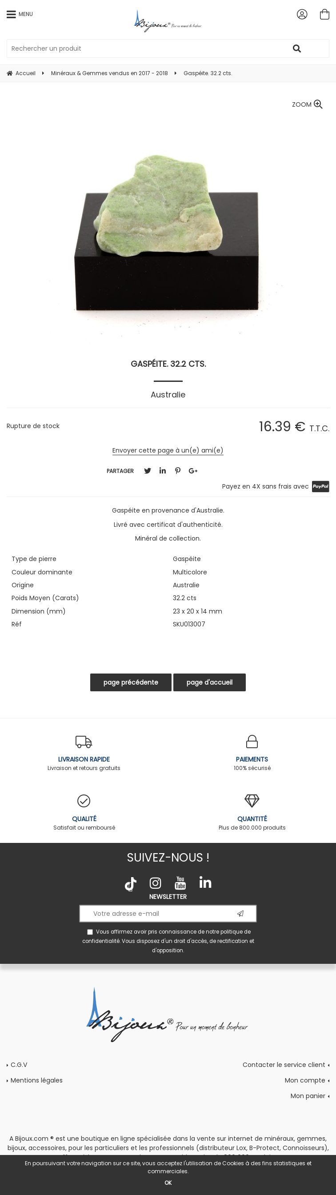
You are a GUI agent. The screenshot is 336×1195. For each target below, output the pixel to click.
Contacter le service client (284, 1064)
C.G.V (19, 1064)
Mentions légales (37, 1080)
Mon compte (305, 1080)
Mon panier (308, 1095)
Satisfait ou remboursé (84, 812)
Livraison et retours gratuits (84, 753)
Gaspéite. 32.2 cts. (168, 363)
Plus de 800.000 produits (252, 812)
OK (168, 1183)
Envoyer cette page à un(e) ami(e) (168, 450)
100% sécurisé (252, 753)
